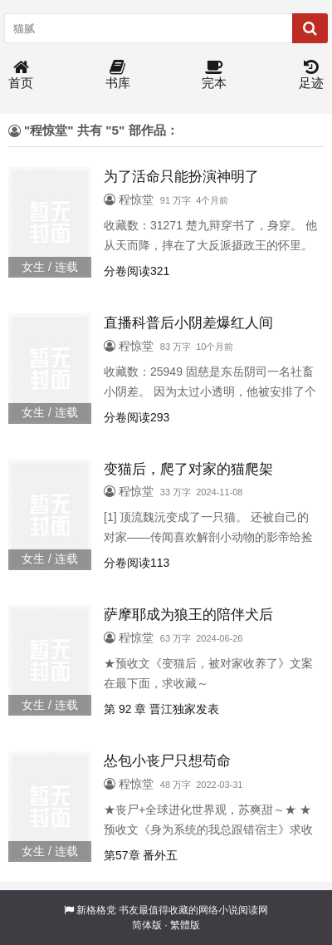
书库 (117, 75)
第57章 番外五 (141, 855)
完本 (214, 75)
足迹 (311, 75)
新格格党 (96, 910)
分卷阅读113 (136, 562)
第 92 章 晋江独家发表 (161, 709)
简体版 (147, 925)
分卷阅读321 (136, 271)
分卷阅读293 (136, 417)
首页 (20, 75)
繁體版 (185, 925)
